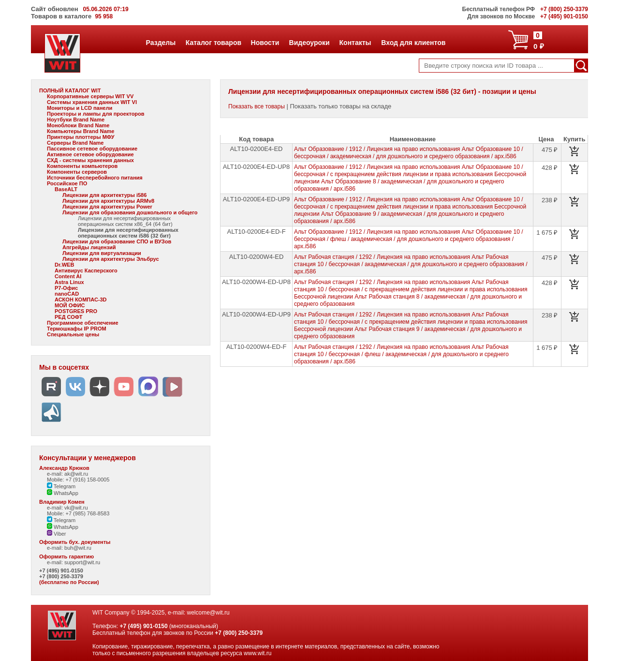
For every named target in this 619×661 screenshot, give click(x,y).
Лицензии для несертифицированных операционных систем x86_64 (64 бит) (125, 221)
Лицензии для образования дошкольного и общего (129, 212)
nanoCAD (67, 294)
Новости (265, 42)
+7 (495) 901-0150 (61, 570)
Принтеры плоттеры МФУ (81, 137)
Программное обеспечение (82, 323)
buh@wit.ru (77, 548)
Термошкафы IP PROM (76, 328)
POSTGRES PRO (76, 311)
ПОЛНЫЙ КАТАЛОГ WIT (70, 90)
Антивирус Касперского (86, 270)
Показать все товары (256, 106)
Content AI (68, 276)
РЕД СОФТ (68, 317)
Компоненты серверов (77, 172)
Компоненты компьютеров (82, 166)
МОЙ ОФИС (70, 305)
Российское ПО (67, 183)
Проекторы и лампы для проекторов (96, 114)
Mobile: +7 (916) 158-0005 (78, 479)
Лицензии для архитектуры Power (107, 207)
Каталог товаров (213, 42)
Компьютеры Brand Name (80, 131)
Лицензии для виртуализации (101, 253)
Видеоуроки (309, 42)
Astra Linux (69, 282)
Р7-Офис (66, 288)
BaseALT (66, 189)
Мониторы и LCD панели (79, 108)
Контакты (355, 42)
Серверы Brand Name (75, 143)
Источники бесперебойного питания (95, 177)
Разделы (161, 42)
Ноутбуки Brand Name (75, 119)
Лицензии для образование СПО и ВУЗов (116, 241)
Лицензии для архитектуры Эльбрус (110, 259)
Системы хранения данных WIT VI (92, 102)
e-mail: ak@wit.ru (67, 474)
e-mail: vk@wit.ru (67, 508)
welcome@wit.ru (208, 612)
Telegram (61, 486)
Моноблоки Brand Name (78, 125)
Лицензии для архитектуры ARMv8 (108, 201)
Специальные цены (73, 334)
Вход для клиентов (413, 42)
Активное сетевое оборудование (90, 154)
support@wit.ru (82, 562)
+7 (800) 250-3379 (61, 576)
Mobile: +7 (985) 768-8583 (78, 513)
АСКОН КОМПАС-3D (81, 299)
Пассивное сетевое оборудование (92, 148)
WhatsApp (62, 493)
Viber (56, 534)
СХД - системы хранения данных (90, 160)
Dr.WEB (64, 265)
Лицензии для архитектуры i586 (104, 195)
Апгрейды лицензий (89, 247)
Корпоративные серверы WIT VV (90, 96)
